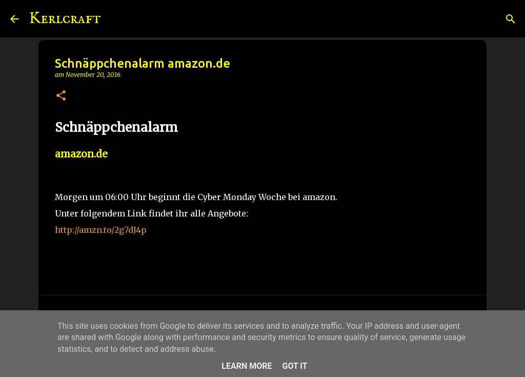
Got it (294, 366)
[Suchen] (115, 19)
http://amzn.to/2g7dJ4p (101, 230)
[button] (61, 96)
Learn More (246, 366)
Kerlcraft (65, 18)
